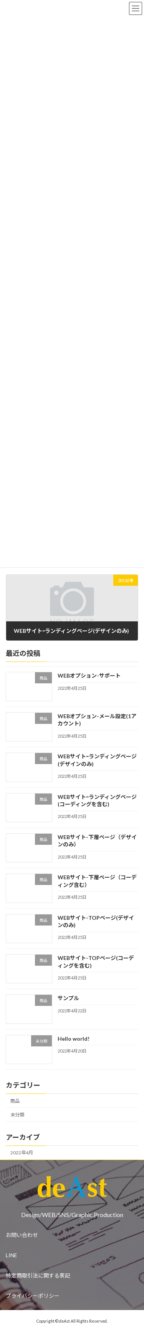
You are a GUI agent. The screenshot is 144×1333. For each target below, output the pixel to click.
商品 (15, 1101)
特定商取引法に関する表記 (38, 1275)
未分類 (17, 1115)
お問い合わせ (22, 1235)
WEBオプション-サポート (89, 675)
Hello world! (73, 1038)
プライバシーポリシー (33, 1295)
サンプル (68, 998)
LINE (11, 1255)
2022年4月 (21, 1152)
